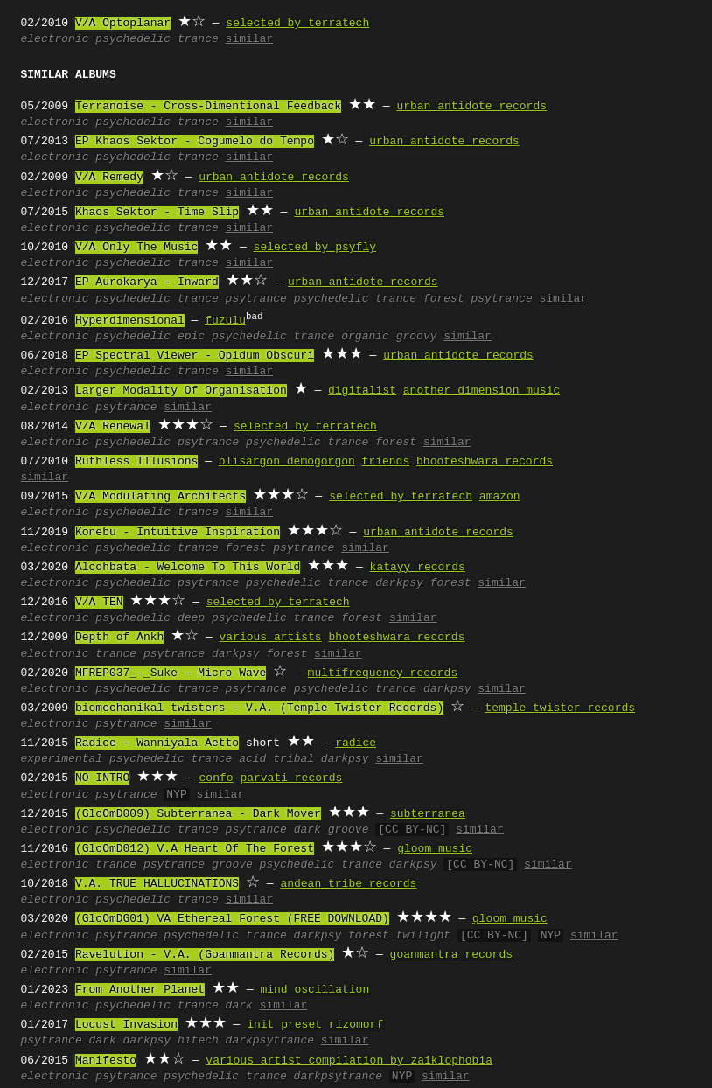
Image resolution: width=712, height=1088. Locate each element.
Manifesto (105, 1061)
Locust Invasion (126, 1025)
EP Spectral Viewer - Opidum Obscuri (194, 356)
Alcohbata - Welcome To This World (187, 567)
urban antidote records (471, 107)
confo (216, 778)
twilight (423, 936)
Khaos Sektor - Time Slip (157, 212)
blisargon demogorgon (287, 462)
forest (395, 442)
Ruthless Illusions (136, 462)
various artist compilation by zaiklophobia (349, 1061)
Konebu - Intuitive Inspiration (177, 533)
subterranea (427, 814)
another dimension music (481, 391)
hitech (198, 1041)
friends (386, 462)
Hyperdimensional (130, 321)
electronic (55, 39)
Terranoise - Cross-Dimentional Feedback (208, 107)
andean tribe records (348, 884)
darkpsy (399, 583)
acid (252, 759)
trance (198, 299)
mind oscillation (314, 990)
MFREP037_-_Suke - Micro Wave (170, 673)
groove (348, 830)
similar (250, 39)
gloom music (434, 849)
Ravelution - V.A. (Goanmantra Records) (204, 955)
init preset (284, 1025)
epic (191, 337)
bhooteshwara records (484, 462)
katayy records (417, 567)
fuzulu (225, 321)
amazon (499, 497)
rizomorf (356, 1025)
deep (191, 618)
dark (307, 830)
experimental (62, 759)
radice (355, 743)
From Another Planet (140, 990)
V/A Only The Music (136, 247)
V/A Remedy (109, 177)
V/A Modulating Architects (160, 497)
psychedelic (133, 299)
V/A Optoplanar (123, 23)
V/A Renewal (112, 427)
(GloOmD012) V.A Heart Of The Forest (194, 849)
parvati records (291, 778)
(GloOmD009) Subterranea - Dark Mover (198, 814)
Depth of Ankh (119, 637)
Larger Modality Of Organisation (181, 391)
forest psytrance (478, 299)
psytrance (256, 299)
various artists (271, 637)
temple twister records (560, 708)
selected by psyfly (315, 247)
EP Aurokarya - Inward (147, 282)
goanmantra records (451, 955)
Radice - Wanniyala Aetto (157, 743)
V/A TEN (99, 602)
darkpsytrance (270, 1041)
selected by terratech (297, 23)
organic (365, 337)
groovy (416, 337)
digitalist (362, 391)
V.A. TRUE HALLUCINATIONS (157, 884)
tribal (293, 759)
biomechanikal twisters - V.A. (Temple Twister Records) (259, 708)
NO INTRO (102, 778)
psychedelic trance (156, 39)
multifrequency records (383, 673)
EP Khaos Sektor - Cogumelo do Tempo (194, 142)
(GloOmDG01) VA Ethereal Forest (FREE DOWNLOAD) (232, 919)
